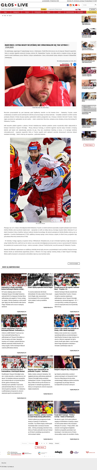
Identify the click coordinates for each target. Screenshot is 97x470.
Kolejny (51, 443)
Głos (5, 15)
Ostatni (57, 443)
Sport (10, 15)
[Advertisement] (40, 29)
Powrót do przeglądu (73, 263)
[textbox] (88, 5)
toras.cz (11, 466)
